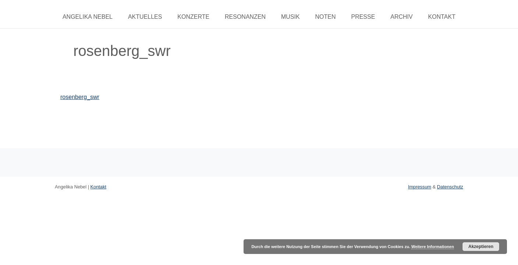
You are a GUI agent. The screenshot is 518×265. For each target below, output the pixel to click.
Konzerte (193, 17)
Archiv (401, 17)
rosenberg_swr (79, 97)
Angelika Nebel (88, 17)
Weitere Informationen (432, 246)
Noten (325, 17)
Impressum (419, 187)
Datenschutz (450, 187)
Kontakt (441, 17)
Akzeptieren (480, 246)
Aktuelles (145, 17)
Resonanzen (245, 17)
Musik (290, 17)
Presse (363, 17)
